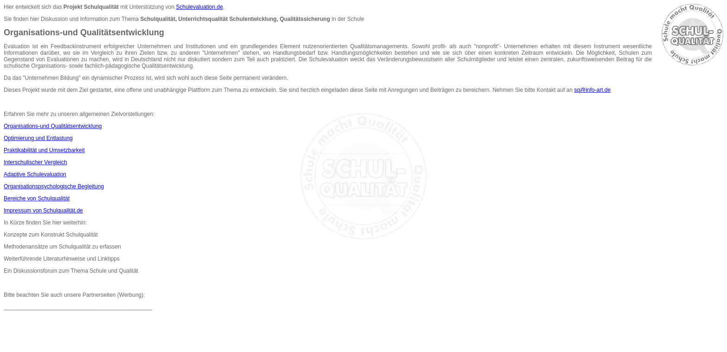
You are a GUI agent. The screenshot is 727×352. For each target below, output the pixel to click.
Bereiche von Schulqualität (37, 198)
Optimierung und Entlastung (38, 138)
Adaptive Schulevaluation (35, 174)
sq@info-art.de (592, 90)
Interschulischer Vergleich (35, 162)
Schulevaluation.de (199, 7)
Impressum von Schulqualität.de (43, 210)
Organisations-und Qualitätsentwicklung (53, 126)
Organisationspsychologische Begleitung (54, 186)
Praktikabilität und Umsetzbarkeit (44, 150)
